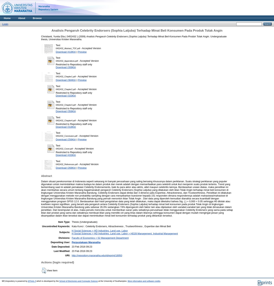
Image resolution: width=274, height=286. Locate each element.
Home (7, 18)
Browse (37, 18)
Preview (82, 51)
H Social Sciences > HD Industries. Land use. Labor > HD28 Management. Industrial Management (125, 233)
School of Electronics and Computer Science (78, 281)
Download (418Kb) (66, 51)
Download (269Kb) (66, 67)
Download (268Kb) (66, 167)
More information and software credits (144, 281)
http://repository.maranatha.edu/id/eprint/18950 (97, 255)
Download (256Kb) (66, 139)
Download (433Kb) (66, 155)
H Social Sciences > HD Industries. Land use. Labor (100, 230)
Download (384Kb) (66, 80)
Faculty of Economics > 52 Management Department (100, 237)
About (21, 18)
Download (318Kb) (66, 126)
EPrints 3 (32, 281)
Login (5, 24)
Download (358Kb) (66, 111)
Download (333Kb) (66, 95)
